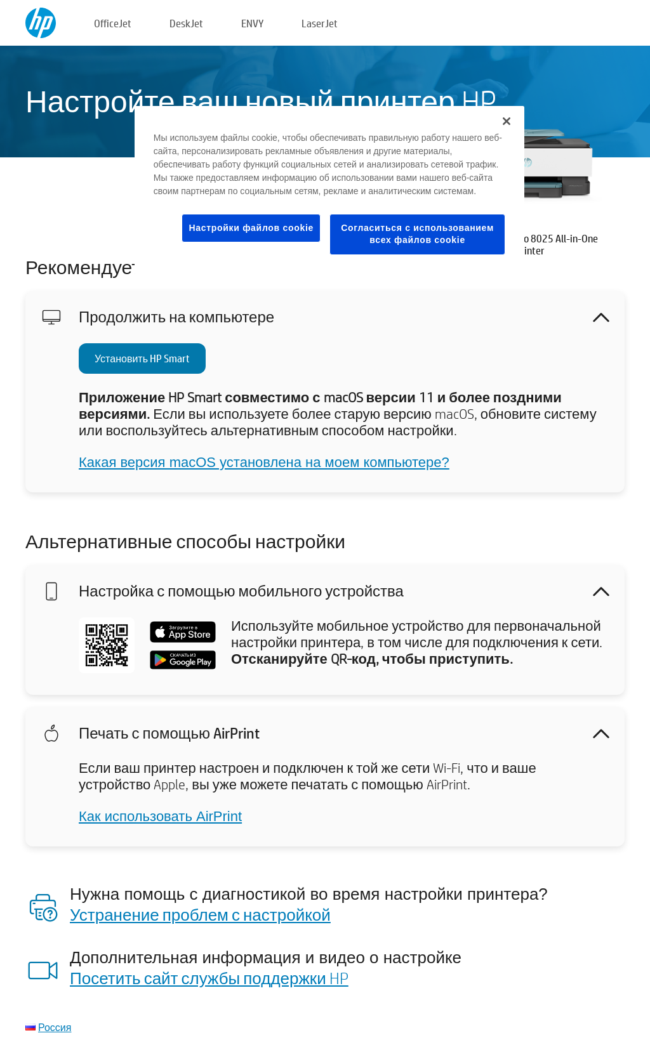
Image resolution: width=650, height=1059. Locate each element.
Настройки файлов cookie (251, 228)
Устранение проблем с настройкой (200, 914)
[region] (329, 190)
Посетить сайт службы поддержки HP (209, 978)
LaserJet (320, 23)
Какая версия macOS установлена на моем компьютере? (264, 462)
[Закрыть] (507, 121)
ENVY (252, 23)
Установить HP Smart (142, 358)
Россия (54, 1027)
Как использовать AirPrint (160, 816)
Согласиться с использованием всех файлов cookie (417, 234)
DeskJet (186, 23)
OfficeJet (112, 23)
